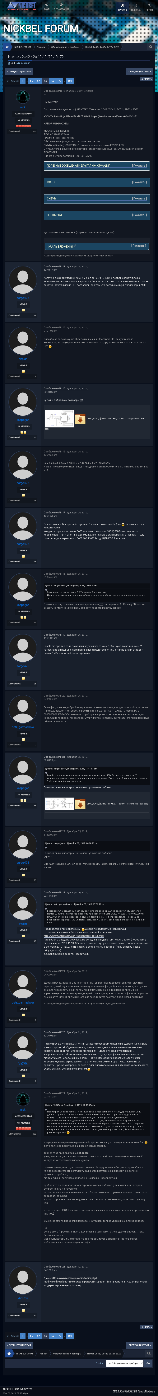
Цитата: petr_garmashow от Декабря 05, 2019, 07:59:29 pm (75, 903)
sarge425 (22, 298)
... (27, 81)
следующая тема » (139, 71)
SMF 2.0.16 (118, 1391)
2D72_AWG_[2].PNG (90, 802)
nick (13, 63)
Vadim (23, 922)
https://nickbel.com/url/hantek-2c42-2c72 (114, 116)
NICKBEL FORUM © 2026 (17, 1389)
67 (38, 81)
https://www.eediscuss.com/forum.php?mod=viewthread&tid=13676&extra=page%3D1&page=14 (76, 1278)
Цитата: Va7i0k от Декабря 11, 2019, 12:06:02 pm (70, 1103)
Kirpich (22, 358)
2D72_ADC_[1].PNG (90, 418)
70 (59, 81)
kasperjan (22, 419)
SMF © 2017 (131, 1391)
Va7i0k (22, 1062)
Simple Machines (146, 1391)
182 (70, 81)
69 (52, 81)
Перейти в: (100, 1364)
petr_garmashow (23, 726)
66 (31, 81)
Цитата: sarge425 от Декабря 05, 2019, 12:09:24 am (71, 585)
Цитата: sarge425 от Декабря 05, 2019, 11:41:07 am (71, 767)
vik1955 (22, 1296)
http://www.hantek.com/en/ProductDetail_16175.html (74, 934)
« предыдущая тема (19, 71)
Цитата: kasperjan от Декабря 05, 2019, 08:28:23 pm (71, 842)
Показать (139, 165)
